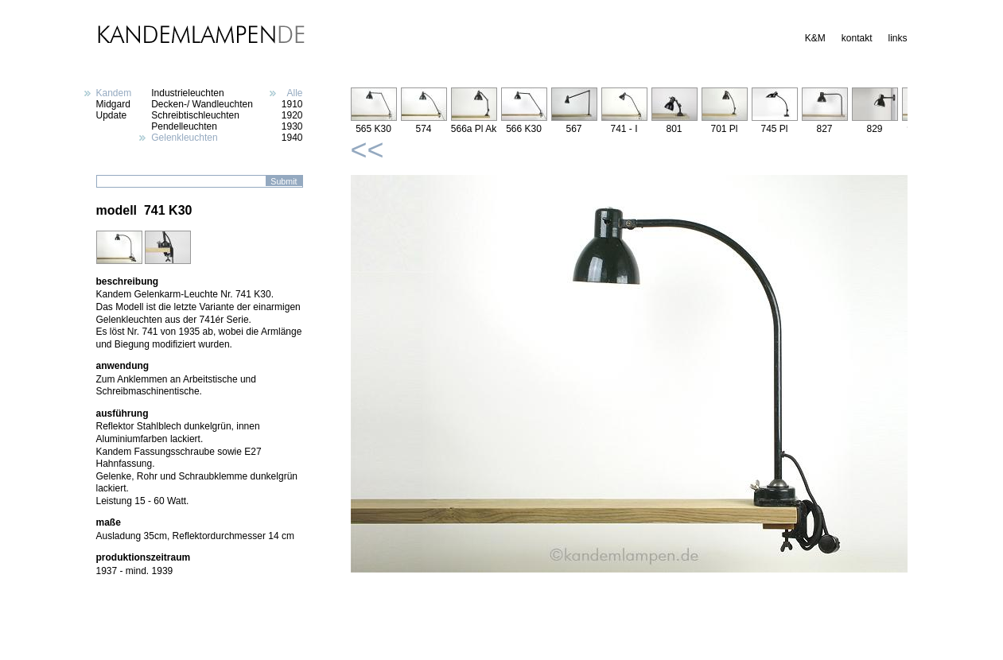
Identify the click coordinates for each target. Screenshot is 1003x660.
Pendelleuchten (184, 126)
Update (111, 115)
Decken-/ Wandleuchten (202, 104)
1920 (292, 115)
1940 (292, 137)
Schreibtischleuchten (195, 115)
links (897, 38)
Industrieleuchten (187, 93)
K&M (815, 38)
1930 (292, 126)
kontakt (857, 38)
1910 (292, 104)
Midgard (113, 104)
